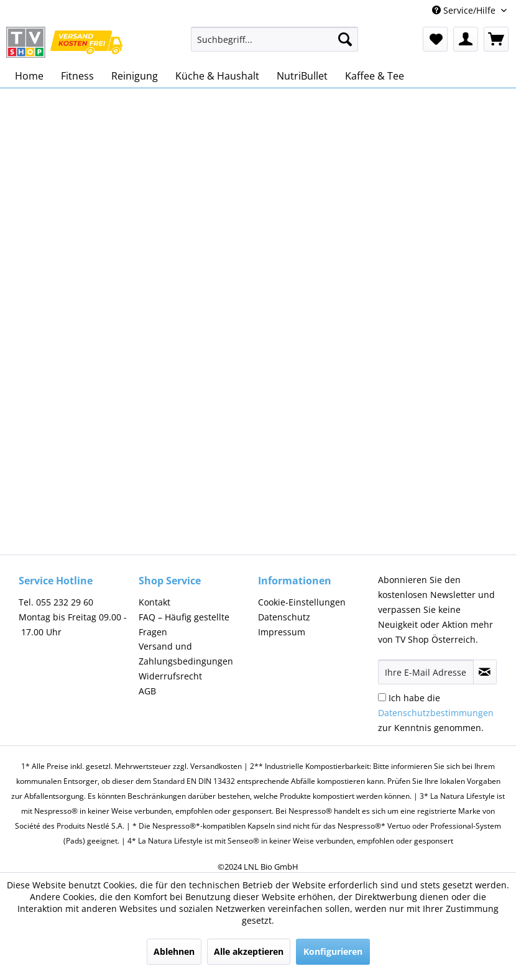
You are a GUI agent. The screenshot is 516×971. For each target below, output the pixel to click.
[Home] (29, 76)
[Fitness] (77, 76)
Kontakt (154, 602)
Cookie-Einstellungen (302, 602)
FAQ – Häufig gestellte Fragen (184, 624)
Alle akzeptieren (248, 951)
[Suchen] (345, 39)
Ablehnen (174, 951)
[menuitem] (275, 45)
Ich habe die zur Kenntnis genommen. (436, 713)
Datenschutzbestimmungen (436, 713)
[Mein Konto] (465, 39)
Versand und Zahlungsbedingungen (186, 653)
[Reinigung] (135, 76)
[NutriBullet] (302, 76)
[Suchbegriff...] (275, 39)
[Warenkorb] (496, 39)
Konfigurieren (332, 951)
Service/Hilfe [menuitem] (465, 10)
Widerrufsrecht (170, 676)
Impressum (281, 632)
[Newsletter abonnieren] (485, 672)
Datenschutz (284, 617)
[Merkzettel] (435, 39)
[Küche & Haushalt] (217, 76)
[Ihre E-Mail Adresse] (426, 672)
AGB (147, 691)
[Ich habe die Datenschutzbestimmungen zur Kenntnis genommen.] (382, 697)
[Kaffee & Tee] (374, 76)
